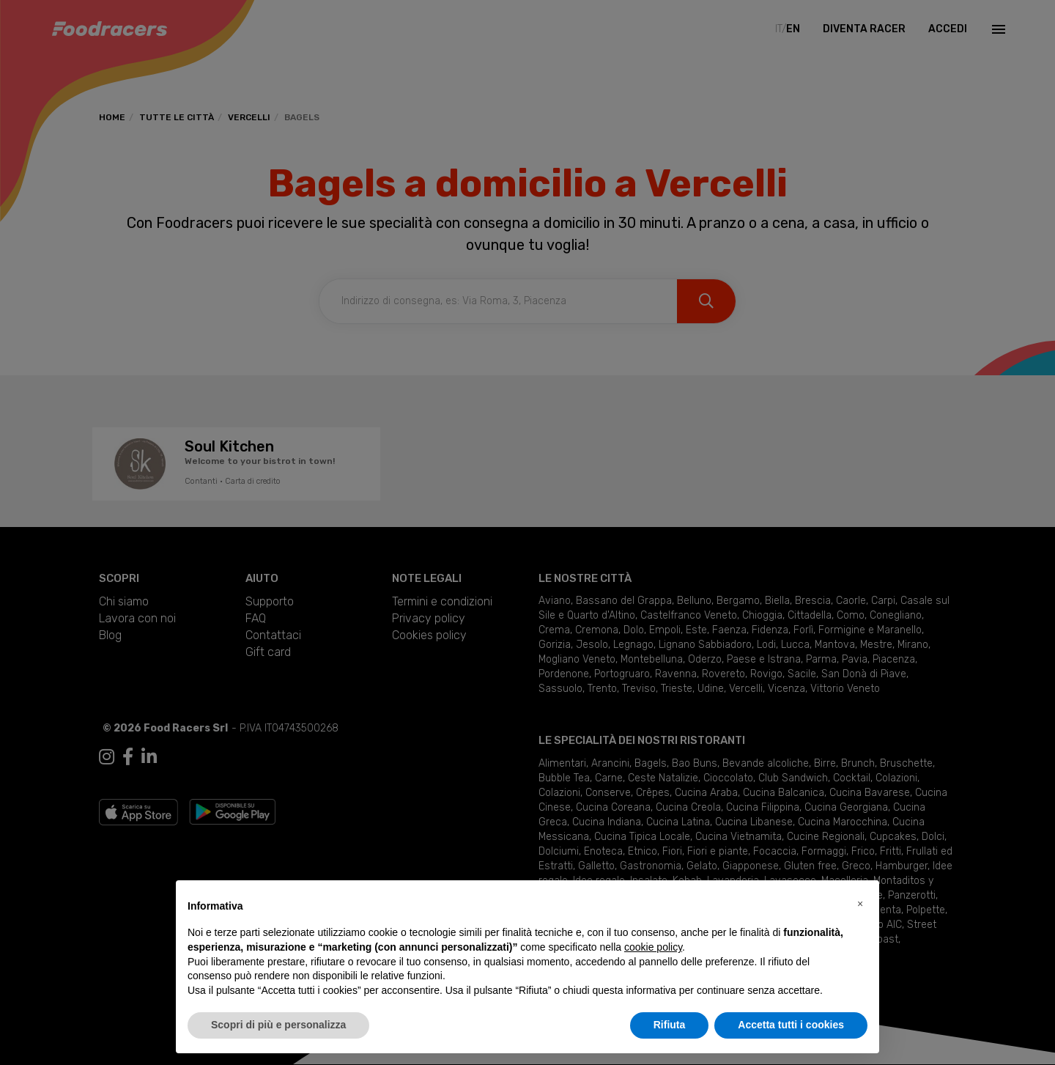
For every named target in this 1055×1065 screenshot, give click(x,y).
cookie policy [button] (653, 947)
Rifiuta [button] (670, 1025)
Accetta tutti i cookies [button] (791, 1025)
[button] (860, 903)
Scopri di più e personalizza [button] (278, 1025)
